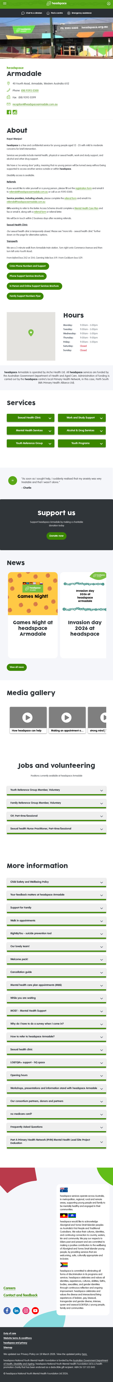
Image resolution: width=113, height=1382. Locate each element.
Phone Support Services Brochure (27, 276)
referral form (70, 198)
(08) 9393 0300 (30, 90)
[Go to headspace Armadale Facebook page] (9, 112)
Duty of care (10, 1333)
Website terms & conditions (18, 1338)
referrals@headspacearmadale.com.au (28, 192)
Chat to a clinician (31, 13)
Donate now (56, 536)
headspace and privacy (15, 1343)
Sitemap (8, 1348)
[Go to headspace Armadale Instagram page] (15, 112)
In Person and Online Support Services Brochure (34, 286)
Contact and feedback (21, 1295)
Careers (9, 1288)
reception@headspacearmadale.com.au (35, 104)
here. (84, 1354)
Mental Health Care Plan (86, 208)
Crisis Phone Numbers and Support (28, 266)
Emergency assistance (79, 13)
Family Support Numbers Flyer (25, 296)
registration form (83, 188)
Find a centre (54, 13)
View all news (17, 667)
